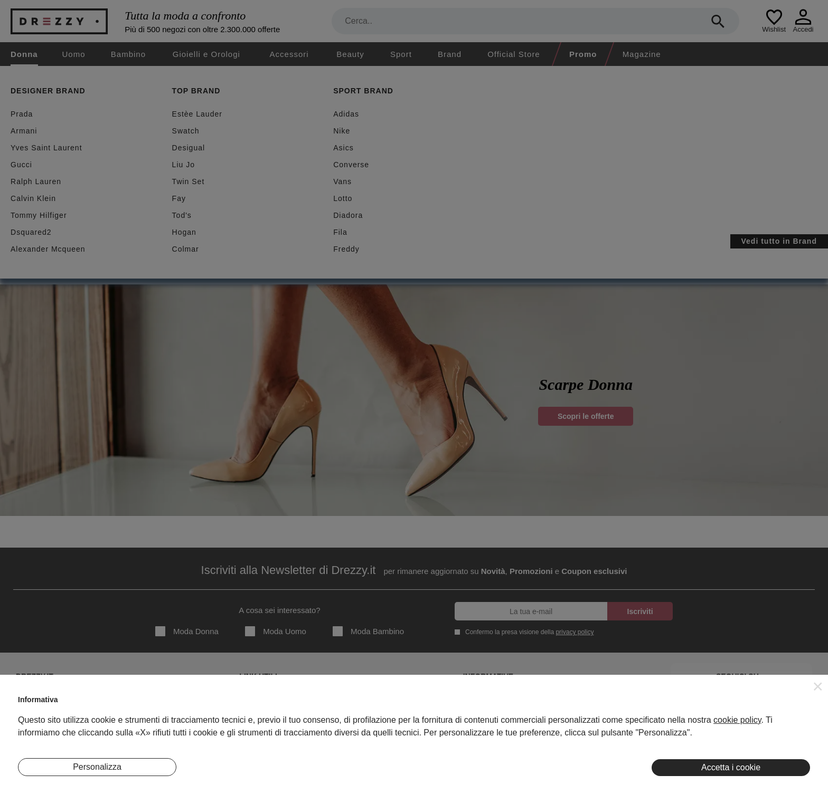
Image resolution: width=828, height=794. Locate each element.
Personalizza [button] (97, 766)
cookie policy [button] (737, 719)
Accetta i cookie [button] (730, 767)
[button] (818, 686)
